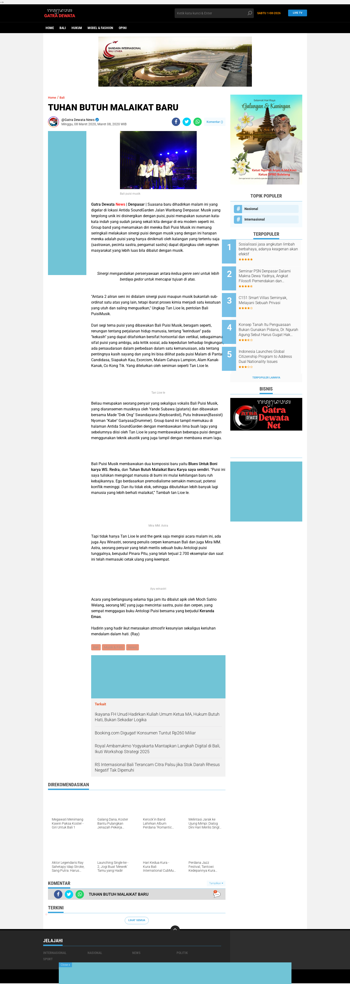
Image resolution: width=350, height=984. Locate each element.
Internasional (254, 219)
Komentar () (215, 122)
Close (65, 964)
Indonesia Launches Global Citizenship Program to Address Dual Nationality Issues (270, 346)
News (134, 647)
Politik (182, 953)
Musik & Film (114, 647)
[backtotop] (175, 931)
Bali (62, 28)
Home (50, 28)
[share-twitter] (187, 122)
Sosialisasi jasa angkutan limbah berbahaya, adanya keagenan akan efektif (269, 249)
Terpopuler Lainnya (266, 364)
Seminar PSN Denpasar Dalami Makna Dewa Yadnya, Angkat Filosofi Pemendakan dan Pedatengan (272, 273)
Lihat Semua (136, 921)
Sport (48, 959)
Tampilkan (216, 883)
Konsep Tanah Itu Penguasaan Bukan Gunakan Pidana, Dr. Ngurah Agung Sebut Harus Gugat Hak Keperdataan (272, 322)
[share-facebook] (176, 122)
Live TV (296, 13)
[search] (214, 13)
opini (123, 28)
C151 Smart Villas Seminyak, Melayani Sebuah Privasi (271, 295)
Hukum (76, 28)
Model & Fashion (100, 28)
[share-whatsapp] (197, 122)
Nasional (251, 209)
